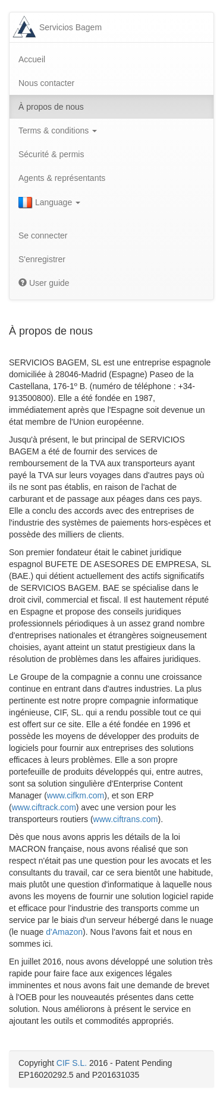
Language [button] (49, 203)
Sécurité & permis (51, 154)
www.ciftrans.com (125, 819)
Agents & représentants (61, 178)
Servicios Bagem (70, 27)
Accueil (31, 59)
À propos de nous (51, 107)
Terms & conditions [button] (57, 130)
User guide (44, 283)
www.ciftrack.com (44, 807)
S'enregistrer (41, 259)
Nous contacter (46, 83)
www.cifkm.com (75, 795)
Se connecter (43, 235)
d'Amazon (64, 932)
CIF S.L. (71, 1063)
